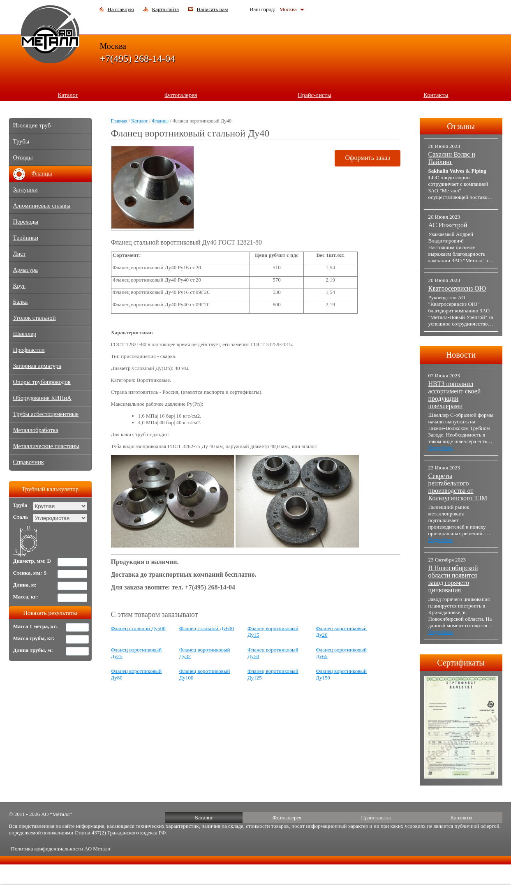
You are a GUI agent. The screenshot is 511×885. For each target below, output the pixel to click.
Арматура (25, 269)
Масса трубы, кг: (34, 638)
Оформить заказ (367, 157)
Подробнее (440, 448)
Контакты (436, 95)
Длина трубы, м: (33, 650)
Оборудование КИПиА (42, 398)
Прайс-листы (314, 95)
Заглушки (25, 189)
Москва (288, 9)
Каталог (68, 95)
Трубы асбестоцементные (46, 414)
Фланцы (160, 121)
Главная (119, 121)
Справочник (28, 462)
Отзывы (461, 126)
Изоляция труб (32, 125)
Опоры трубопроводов (42, 382)
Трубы (21, 141)
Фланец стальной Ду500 (138, 628)
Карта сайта (165, 9)
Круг (19, 285)
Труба (20, 505)
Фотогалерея (180, 95)
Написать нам (212, 9)
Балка (20, 301)
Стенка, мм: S (30, 573)
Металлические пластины (46, 446)
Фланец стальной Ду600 (206, 628)
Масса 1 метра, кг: (35, 626)
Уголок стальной (34, 317)
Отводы (23, 157)
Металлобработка (35, 430)
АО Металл (97, 849)
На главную (121, 9)
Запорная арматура (37, 366)
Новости (461, 354)
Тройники (26, 237)
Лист (19, 253)
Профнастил (29, 350)
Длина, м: (25, 585)
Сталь (20, 517)
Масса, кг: (25, 597)
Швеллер (25, 333)
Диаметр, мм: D (32, 561)
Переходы (26, 221)
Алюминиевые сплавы (42, 205)
